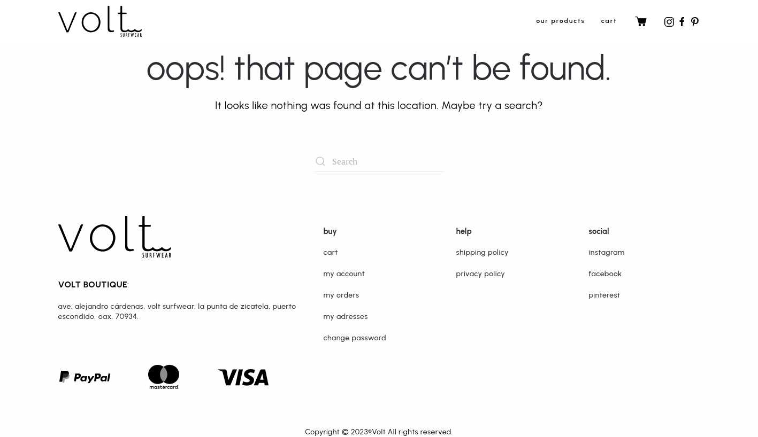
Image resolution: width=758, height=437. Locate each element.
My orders (341, 295)
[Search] (379, 161)
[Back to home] (100, 21)
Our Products (560, 21)
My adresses (346, 316)
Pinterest (605, 295)
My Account (344, 273)
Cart (609, 21)
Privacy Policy (481, 273)
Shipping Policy (482, 252)
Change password (355, 337)
